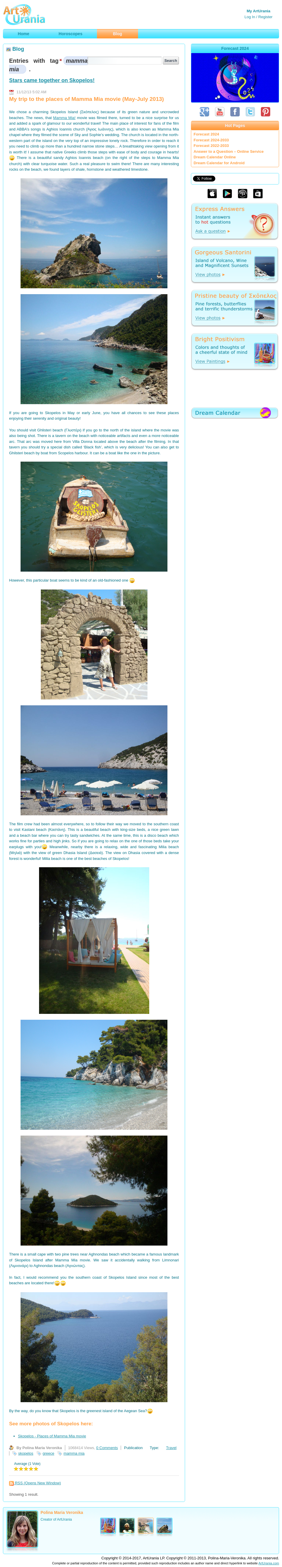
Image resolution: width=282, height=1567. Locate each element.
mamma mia (74, 1453)
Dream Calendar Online (215, 157)
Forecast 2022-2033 (211, 145)
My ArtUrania (258, 11)
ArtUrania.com (268, 1563)
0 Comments (107, 1448)
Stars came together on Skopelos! (52, 80)
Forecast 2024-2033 (211, 140)
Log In (249, 17)
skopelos (25, 1453)
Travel (171, 1448)
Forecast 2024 (206, 134)
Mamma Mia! (64, 118)
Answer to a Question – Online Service (228, 151)
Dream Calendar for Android (219, 163)
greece (48, 1453)
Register (265, 17)
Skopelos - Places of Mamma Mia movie (52, 1436)
